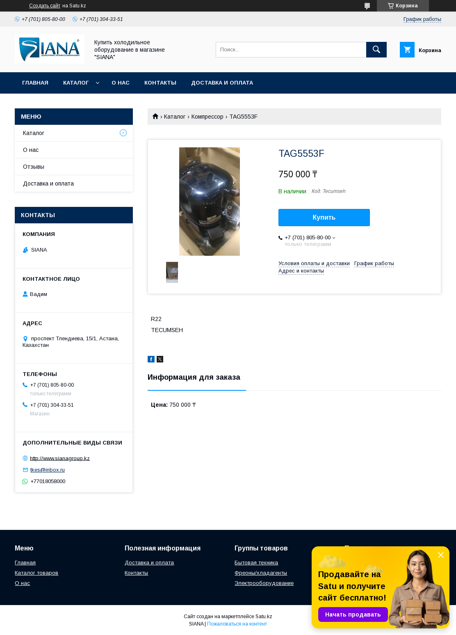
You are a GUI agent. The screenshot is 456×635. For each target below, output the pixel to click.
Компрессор (207, 116)
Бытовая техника (256, 562)
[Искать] (376, 49)
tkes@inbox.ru (47, 470)
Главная (35, 83)
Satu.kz (263, 616)
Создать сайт (44, 6)
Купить (324, 217)
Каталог (76, 83)
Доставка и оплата (222, 83)
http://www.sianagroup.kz (60, 458)
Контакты (160, 83)
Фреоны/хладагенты (261, 573)
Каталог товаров (36, 573)
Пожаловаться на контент (237, 624)
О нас (121, 83)
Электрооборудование (264, 583)
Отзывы (33, 166)
